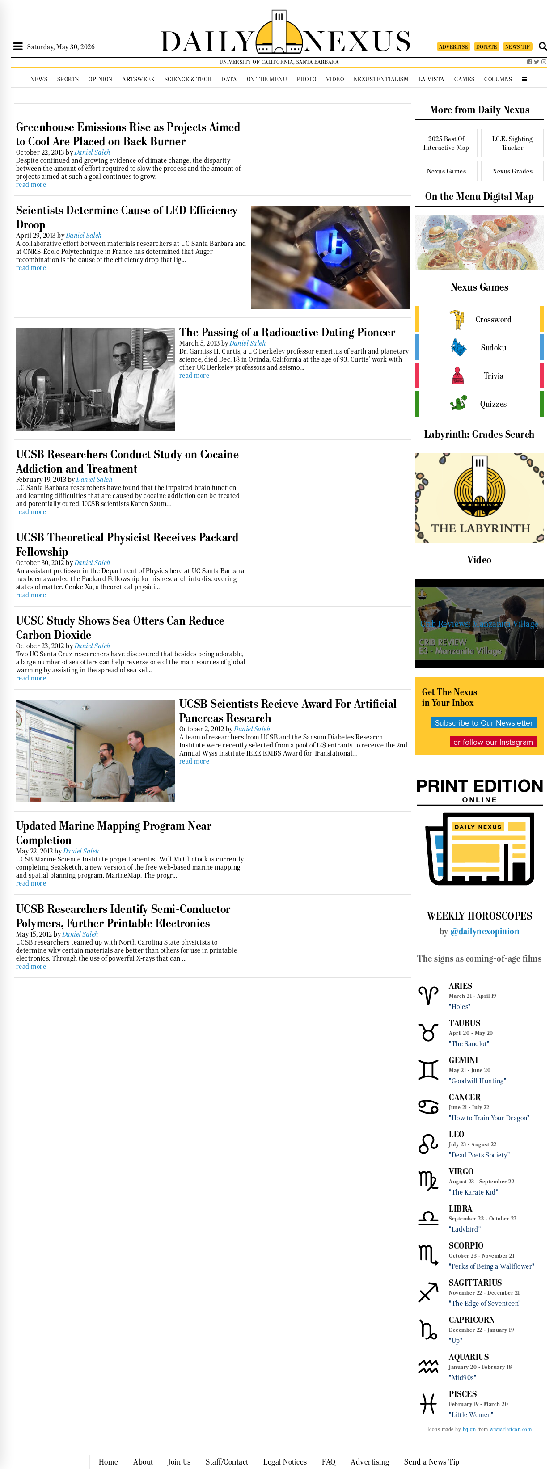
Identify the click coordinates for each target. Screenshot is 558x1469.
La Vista (431, 79)
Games (464, 79)
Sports (68, 79)
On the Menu (267, 79)
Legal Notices (285, 1461)
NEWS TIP (517, 46)
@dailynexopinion (485, 931)
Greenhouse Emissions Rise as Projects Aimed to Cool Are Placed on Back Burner (128, 134)
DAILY (207, 39)
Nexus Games (446, 171)
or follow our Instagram (493, 741)
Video (335, 79)
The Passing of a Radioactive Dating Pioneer (287, 332)
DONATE (486, 46)
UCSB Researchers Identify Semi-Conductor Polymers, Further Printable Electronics (123, 916)
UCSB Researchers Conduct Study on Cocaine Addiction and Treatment (127, 461)
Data (229, 79)
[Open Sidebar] (18, 46)
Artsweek (138, 79)
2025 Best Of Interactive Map (446, 143)
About (143, 1461)
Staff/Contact (227, 1461)
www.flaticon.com (511, 1429)
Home (108, 1461)
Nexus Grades (512, 171)
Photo (307, 79)
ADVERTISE (453, 46)
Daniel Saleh (93, 152)
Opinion (101, 79)
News (38, 79)
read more (31, 185)
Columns (498, 79)
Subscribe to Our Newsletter (484, 722)
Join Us (179, 1461)
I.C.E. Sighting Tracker (512, 143)
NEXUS (358, 39)
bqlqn (469, 1429)
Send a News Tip (432, 1461)
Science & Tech (188, 79)
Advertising (370, 1461)
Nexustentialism (381, 79)
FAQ (329, 1461)
